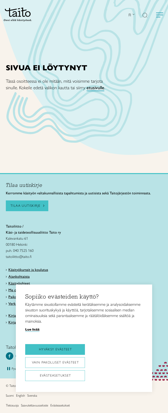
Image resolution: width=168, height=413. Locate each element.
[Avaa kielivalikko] (133, 15)
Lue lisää (32, 329)
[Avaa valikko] (159, 15)
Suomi (10, 396)
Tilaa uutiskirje (25, 206)
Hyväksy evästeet (55, 349)
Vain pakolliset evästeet (55, 362)
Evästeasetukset (55, 375)
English (20, 396)
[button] (145, 15)
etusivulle (95, 87)
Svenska (32, 396)
